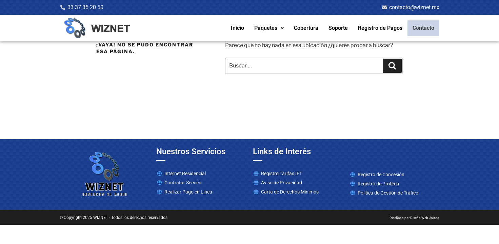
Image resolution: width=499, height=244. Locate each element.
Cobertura (307, 28)
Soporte (339, 28)
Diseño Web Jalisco (424, 218)
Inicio (238, 28)
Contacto (424, 28)
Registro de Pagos (381, 28)
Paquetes (270, 28)
